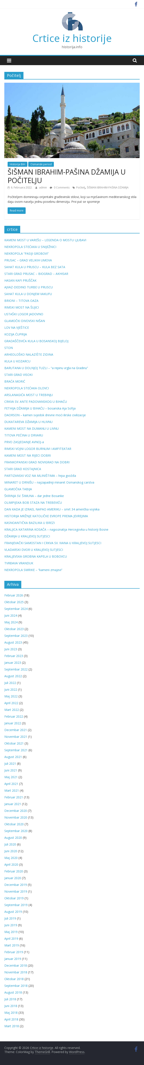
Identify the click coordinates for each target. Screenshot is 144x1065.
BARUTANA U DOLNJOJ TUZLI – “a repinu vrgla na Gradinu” (46, 368)
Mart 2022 (11, 710)
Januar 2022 (12, 723)
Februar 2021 (13, 797)
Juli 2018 (10, 999)
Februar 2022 (13, 716)
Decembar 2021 (15, 730)
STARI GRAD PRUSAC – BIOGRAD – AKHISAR (36, 274)
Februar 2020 (13, 871)
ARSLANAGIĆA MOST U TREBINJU (28, 395)
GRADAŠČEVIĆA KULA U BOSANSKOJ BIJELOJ (36, 341)
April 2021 (11, 784)
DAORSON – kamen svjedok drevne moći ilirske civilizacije (45, 415)
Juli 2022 (10, 683)
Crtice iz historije (72, 38)
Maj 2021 (11, 777)
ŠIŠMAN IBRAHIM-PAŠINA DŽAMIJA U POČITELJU (67, 176)
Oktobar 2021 (14, 743)
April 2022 (11, 703)
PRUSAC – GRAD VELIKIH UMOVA (28, 260)
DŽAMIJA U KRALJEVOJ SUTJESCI (27, 536)
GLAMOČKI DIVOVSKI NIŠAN (24, 321)
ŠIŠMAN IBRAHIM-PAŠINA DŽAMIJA (108, 187)
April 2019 (11, 938)
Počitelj (80, 187)
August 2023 (13, 642)
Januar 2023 (12, 662)
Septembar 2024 (16, 609)
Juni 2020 (10, 851)
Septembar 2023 (16, 636)
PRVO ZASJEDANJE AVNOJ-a (24, 442)
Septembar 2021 (16, 750)
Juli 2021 (10, 763)
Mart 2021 (11, 790)
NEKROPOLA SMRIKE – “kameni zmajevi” (33, 570)
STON (8, 348)
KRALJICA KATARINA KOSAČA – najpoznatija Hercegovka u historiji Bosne (56, 529)
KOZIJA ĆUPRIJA (15, 334)
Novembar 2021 (15, 737)
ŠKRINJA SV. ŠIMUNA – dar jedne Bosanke (34, 496)
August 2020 (13, 837)
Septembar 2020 (16, 831)
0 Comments (60, 187)
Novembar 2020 (15, 817)
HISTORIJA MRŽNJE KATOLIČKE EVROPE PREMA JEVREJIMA (46, 516)
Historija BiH (17, 164)
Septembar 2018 (16, 986)
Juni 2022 (10, 689)
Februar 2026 (13, 595)
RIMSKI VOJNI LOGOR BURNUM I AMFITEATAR (37, 449)
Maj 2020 (11, 858)
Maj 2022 (11, 696)
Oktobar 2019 (14, 898)
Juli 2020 (10, 844)
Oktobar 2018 (14, 979)
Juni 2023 (10, 649)
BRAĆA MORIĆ (14, 381)
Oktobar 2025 (14, 602)
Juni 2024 (10, 615)
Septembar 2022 (16, 669)
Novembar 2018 (15, 972)
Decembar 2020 (15, 811)
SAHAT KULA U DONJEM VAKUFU (28, 294)
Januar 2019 (12, 959)
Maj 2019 (11, 932)
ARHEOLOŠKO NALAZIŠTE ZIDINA (28, 354)
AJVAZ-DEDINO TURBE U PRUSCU (28, 287)
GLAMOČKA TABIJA (18, 489)
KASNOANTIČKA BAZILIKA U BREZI (29, 523)
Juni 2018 (10, 1006)
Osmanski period (41, 164)
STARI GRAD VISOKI (18, 375)
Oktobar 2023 (14, 629)
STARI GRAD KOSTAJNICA (22, 469)
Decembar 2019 (15, 885)
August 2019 (13, 912)
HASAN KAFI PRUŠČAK (20, 280)
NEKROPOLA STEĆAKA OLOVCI (26, 388)
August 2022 (13, 676)
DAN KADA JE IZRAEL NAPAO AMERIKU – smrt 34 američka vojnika (51, 509)
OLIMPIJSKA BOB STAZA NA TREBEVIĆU (33, 502)
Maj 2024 (11, 622)
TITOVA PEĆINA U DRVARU (23, 435)
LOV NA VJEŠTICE (16, 327)
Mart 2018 (11, 1026)
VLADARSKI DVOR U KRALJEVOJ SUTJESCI (33, 550)
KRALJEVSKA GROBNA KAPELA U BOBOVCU (35, 556)
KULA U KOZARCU (17, 361)
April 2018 (11, 1019)
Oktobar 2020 (14, 824)
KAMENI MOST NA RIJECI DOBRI (27, 455)
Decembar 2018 (15, 965)
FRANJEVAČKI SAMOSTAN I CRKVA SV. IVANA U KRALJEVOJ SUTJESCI (52, 543)
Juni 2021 (10, 770)
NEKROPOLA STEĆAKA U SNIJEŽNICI (30, 247)
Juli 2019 (10, 918)
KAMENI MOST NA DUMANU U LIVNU (31, 428)
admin (43, 187)
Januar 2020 (12, 878)
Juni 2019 (10, 925)
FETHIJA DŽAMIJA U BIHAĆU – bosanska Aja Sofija (40, 408)
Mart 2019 (11, 945)
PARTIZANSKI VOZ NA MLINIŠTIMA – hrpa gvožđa (40, 476)
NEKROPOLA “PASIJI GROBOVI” (26, 253)
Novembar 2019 (15, 891)
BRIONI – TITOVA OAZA (21, 301)
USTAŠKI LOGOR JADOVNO (23, 314)
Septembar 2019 (16, 905)
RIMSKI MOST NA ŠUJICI (21, 307)
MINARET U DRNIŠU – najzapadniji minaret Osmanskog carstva (49, 482)
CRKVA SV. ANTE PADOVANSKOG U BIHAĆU (35, 402)
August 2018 (13, 992)
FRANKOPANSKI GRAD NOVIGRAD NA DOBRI (37, 462)
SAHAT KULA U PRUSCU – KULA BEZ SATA (34, 267)
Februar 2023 (13, 656)
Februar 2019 (13, 952)
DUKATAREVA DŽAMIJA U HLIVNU (28, 422)
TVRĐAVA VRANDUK (18, 563)
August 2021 (13, 757)
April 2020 (11, 864)
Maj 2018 (11, 1013)
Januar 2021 (12, 804)
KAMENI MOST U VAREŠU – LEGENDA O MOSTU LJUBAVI (45, 240)
